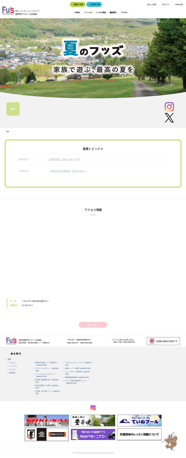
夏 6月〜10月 (78, 4)
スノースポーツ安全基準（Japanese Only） (77, 373)
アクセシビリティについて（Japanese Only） (78, 363)
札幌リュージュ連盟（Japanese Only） (78, 368)
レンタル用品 (101, 12)
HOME (77, 12)
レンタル (12, 369)
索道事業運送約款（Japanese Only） (77, 377)
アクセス (124, 12)
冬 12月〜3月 (95, 4)
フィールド (88, 12)
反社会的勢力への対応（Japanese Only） (46, 386)
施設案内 (113, 12)
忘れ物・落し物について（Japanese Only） (47, 392)
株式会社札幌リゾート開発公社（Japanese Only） (46, 363)
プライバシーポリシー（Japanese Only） (46, 369)
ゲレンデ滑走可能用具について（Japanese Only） (76, 382)
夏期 (9, 359)
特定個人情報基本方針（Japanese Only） (46, 381)
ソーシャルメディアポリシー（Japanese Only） (45, 375)
